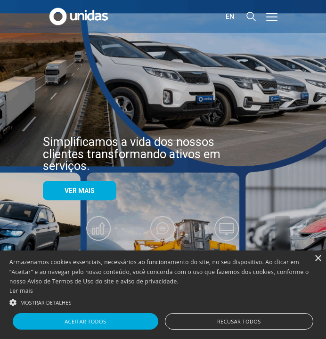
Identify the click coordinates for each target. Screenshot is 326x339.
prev (43, 241)
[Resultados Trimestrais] (99, 241)
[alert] (163, 294)
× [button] (317, 258)
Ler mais (21, 291)
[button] (163, 302)
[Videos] (227, 237)
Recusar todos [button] (239, 321)
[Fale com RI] (163, 237)
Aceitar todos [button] (85, 321)
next (282, 241)
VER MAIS (80, 190)
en (230, 16)
